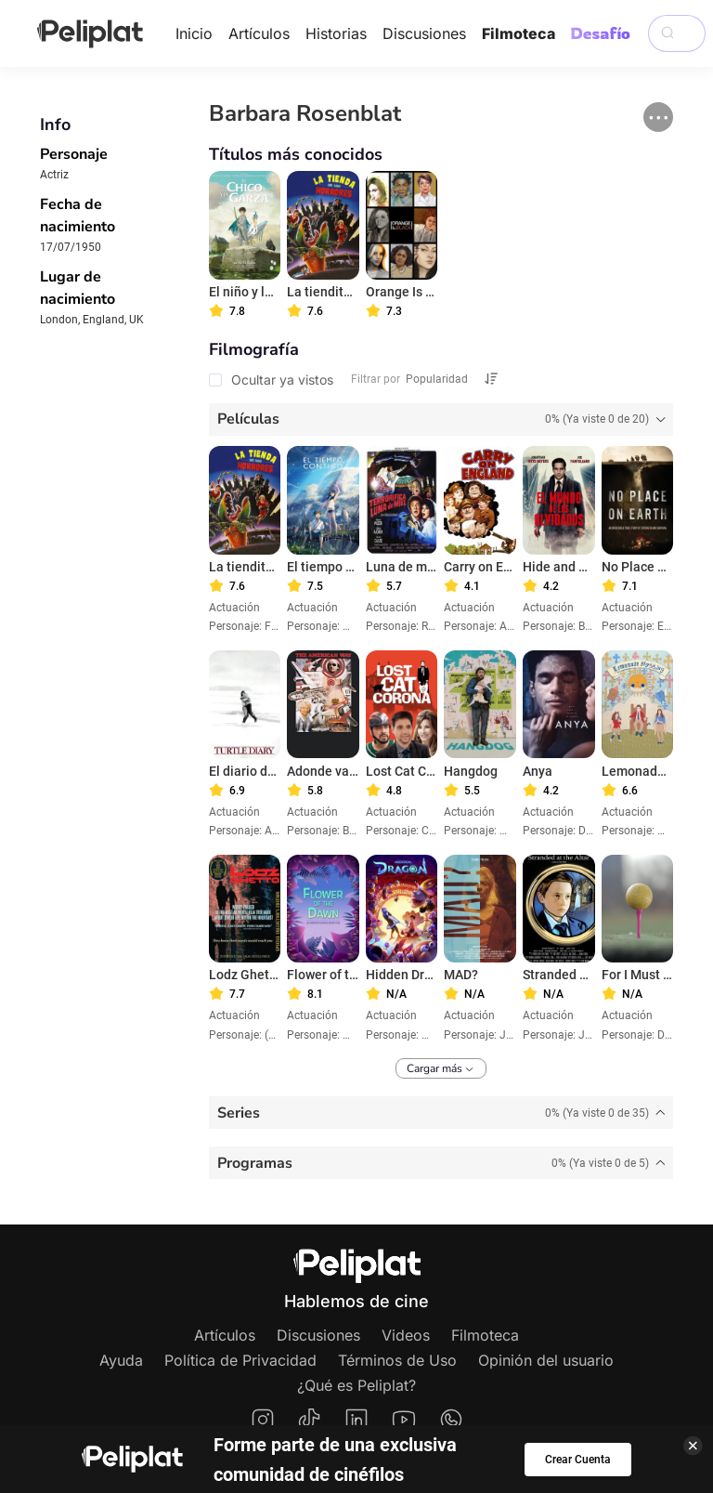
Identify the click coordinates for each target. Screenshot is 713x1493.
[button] (658, 117)
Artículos (259, 33)
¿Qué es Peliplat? (356, 1385)
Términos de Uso (397, 1360)
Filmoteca (518, 33)
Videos (406, 1335)
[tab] (441, 419)
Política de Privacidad (240, 1360)
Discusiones (424, 33)
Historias (336, 33)
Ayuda (121, 1360)
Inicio (194, 33)
